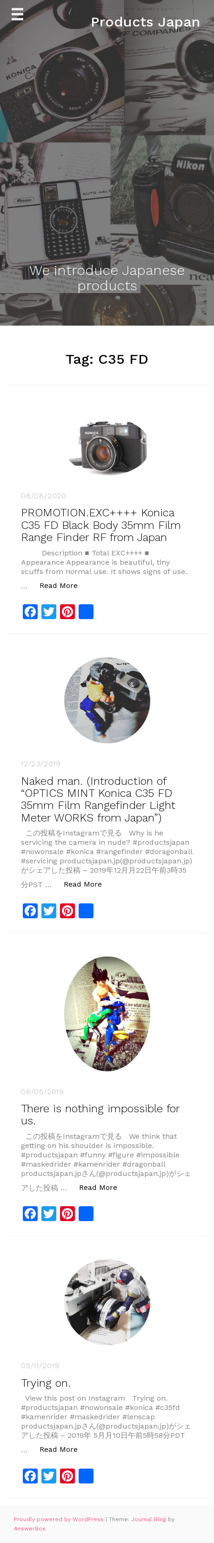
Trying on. (46, 1382)
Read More (63, 585)
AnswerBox (29, 1528)
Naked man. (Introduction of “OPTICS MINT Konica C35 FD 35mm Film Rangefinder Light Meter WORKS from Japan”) (98, 799)
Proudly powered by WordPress (60, 1519)
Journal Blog (149, 1519)
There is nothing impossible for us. (100, 1114)
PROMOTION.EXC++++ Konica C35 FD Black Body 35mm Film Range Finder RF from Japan (101, 525)
